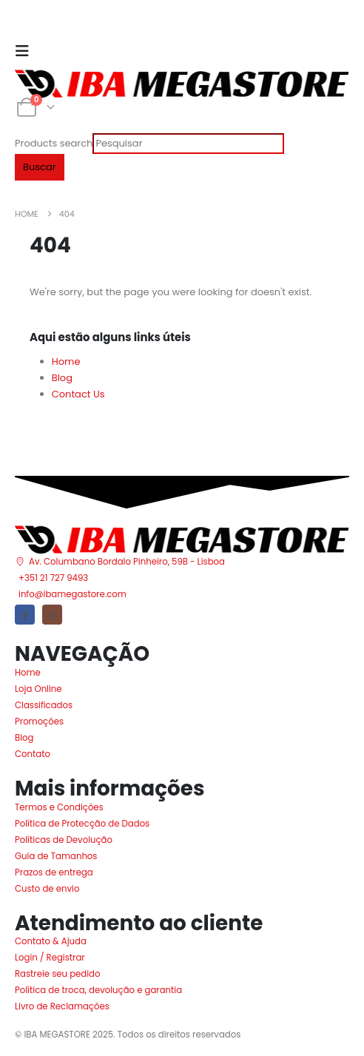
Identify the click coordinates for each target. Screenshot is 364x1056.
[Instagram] (52, 615)
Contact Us (78, 394)
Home (66, 361)
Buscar (39, 167)
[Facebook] (25, 615)
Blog (62, 378)
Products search (53, 143)
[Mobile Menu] (26, 51)
